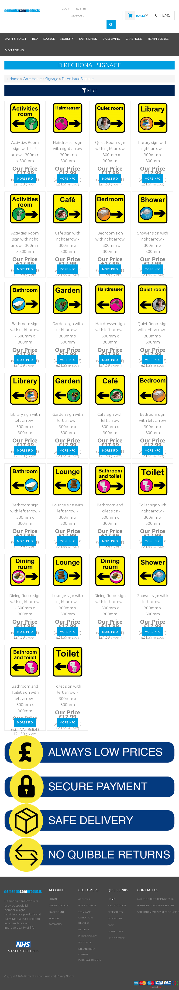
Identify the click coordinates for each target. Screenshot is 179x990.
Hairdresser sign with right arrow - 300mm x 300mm (65, 136)
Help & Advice (116, 928)
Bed (35, 29)
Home (111, 889)
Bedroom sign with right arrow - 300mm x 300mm (108, 227)
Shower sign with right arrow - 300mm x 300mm (151, 227)
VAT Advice (85, 933)
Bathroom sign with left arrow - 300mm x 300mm (23, 499)
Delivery (83, 913)
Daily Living (111, 29)
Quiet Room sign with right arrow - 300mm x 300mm (108, 136)
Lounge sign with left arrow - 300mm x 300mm (65, 499)
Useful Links (115, 922)
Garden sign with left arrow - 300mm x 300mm (65, 408)
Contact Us (115, 909)
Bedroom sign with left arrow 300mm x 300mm (151, 408)
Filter (89, 81)
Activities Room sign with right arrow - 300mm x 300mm (23, 227)
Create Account (59, 896)
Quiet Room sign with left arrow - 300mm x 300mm (151, 317)
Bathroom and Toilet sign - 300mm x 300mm (108, 499)
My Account (56, 902)
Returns (83, 920)
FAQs (111, 915)
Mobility (67, 29)
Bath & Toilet (16, 29)
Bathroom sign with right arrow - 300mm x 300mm (23, 317)
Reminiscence (158, 29)
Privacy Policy (87, 926)
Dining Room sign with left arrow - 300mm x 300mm (108, 589)
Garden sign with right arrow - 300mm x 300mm (65, 317)
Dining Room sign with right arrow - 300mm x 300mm (23, 589)
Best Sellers (115, 902)
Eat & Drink (88, 29)
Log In (53, 889)
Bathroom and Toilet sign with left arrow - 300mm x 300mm (23, 680)
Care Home (134, 29)
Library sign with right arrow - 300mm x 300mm (151, 136)
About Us (84, 889)
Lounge (49, 29)
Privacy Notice (58, 966)
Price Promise (87, 896)
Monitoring (14, 41)
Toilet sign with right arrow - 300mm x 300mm (151, 499)
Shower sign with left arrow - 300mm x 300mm (151, 589)
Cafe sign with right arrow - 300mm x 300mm (66, 227)
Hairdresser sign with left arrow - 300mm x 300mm (108, 317)
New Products (117, 896)
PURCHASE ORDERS (89, 950)
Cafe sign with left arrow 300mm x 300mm (108, 408)
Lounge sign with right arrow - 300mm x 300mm (65, 589)
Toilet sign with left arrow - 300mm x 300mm (65, 680)
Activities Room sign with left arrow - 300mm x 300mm (23, 136)
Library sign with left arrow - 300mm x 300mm (23, 408)
